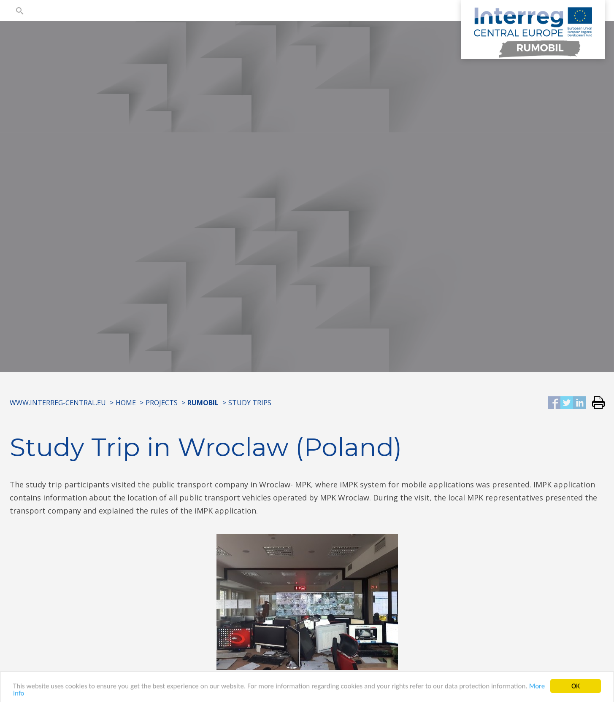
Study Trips (249, 402)
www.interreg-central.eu (58, 402)
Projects (162, 402)
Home (126, 402)
